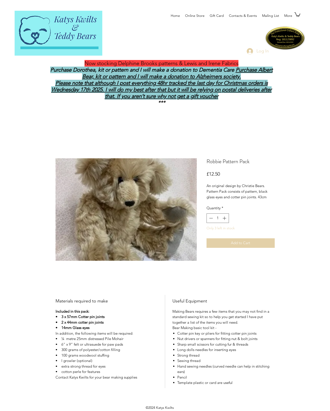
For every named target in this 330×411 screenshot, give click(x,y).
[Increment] (225, 218)
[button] (297, 14)
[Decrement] (210, 218)
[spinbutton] (218, 218)
